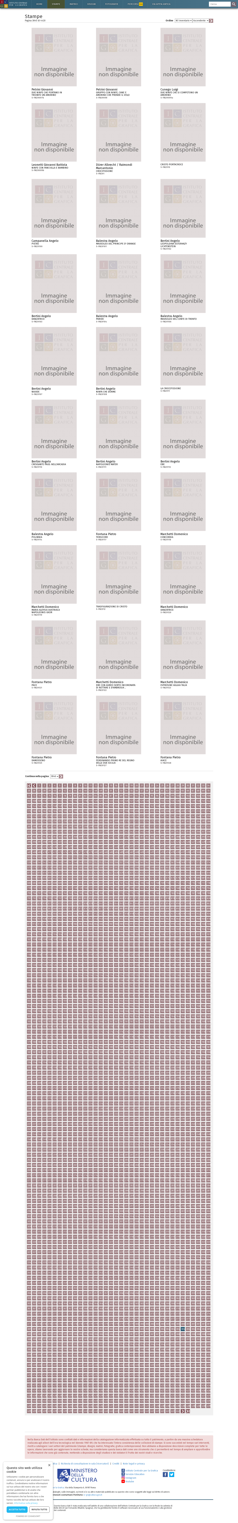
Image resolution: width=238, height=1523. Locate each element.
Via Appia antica (161, 4)
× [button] (49, 1465)
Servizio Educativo (132, 1474)
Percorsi (135, 4)
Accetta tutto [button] (17, 1509)
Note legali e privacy (134, 1463)
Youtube (127, 1481)
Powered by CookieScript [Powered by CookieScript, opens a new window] (28, 1516)
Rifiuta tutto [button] (39, 1509)
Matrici (74, 4)
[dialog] (28, 1491)
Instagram (128, 1478)
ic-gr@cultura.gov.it (93, 1495)
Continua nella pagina (37, 776)
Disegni (91, 4)
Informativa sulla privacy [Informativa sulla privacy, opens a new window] (26, 1503)
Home (39, 4)
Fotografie (111, 4)
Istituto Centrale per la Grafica (139, 1470)
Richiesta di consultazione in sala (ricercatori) (85, 1463)
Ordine (169, 20)
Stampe (56, 4)
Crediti (115, 1463)
